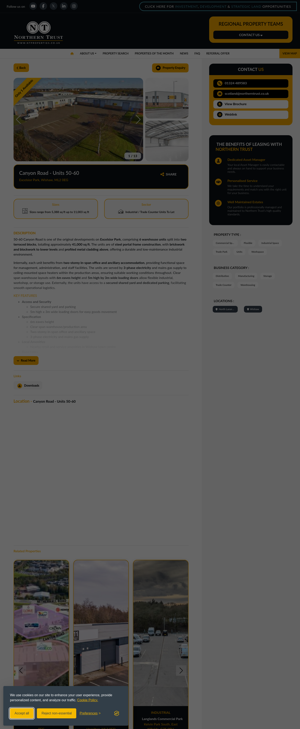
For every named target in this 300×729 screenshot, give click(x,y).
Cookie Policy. (87, 700)
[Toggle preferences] (90, 713)
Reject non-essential (56, 713)
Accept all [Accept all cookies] (22, 713)
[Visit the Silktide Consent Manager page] (117, 713)
